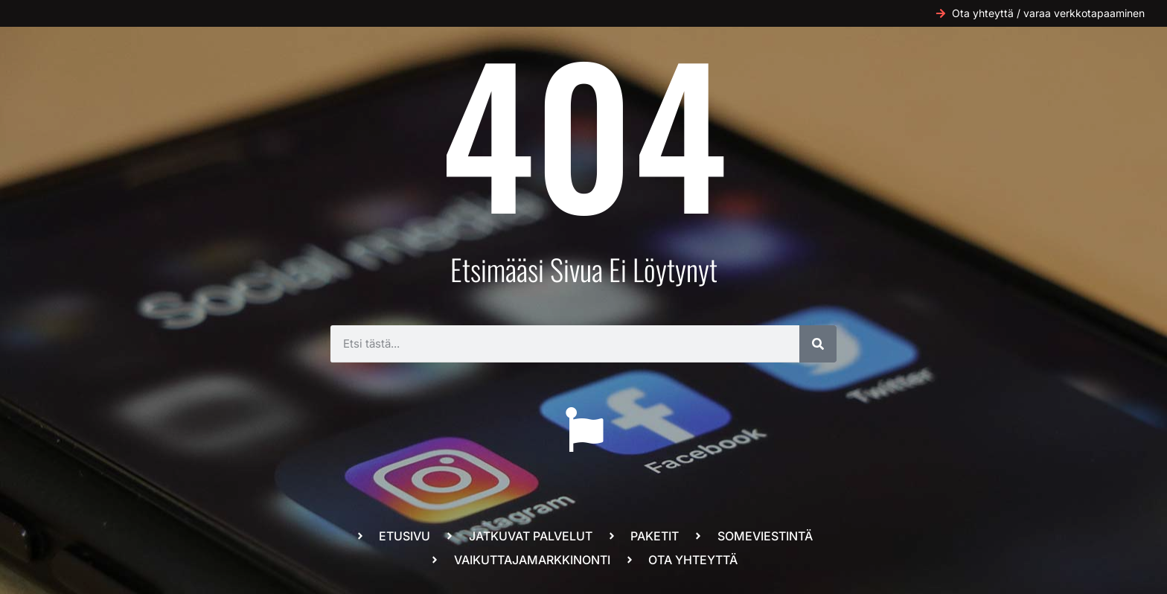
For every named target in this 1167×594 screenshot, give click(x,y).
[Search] (818, 344)
